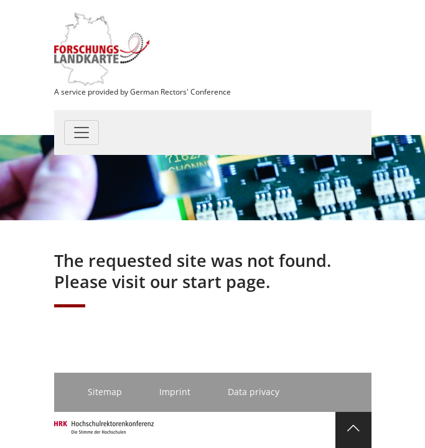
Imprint (174, 392)
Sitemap (105, 392)
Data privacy (253, 392)
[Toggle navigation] (81, 132)
